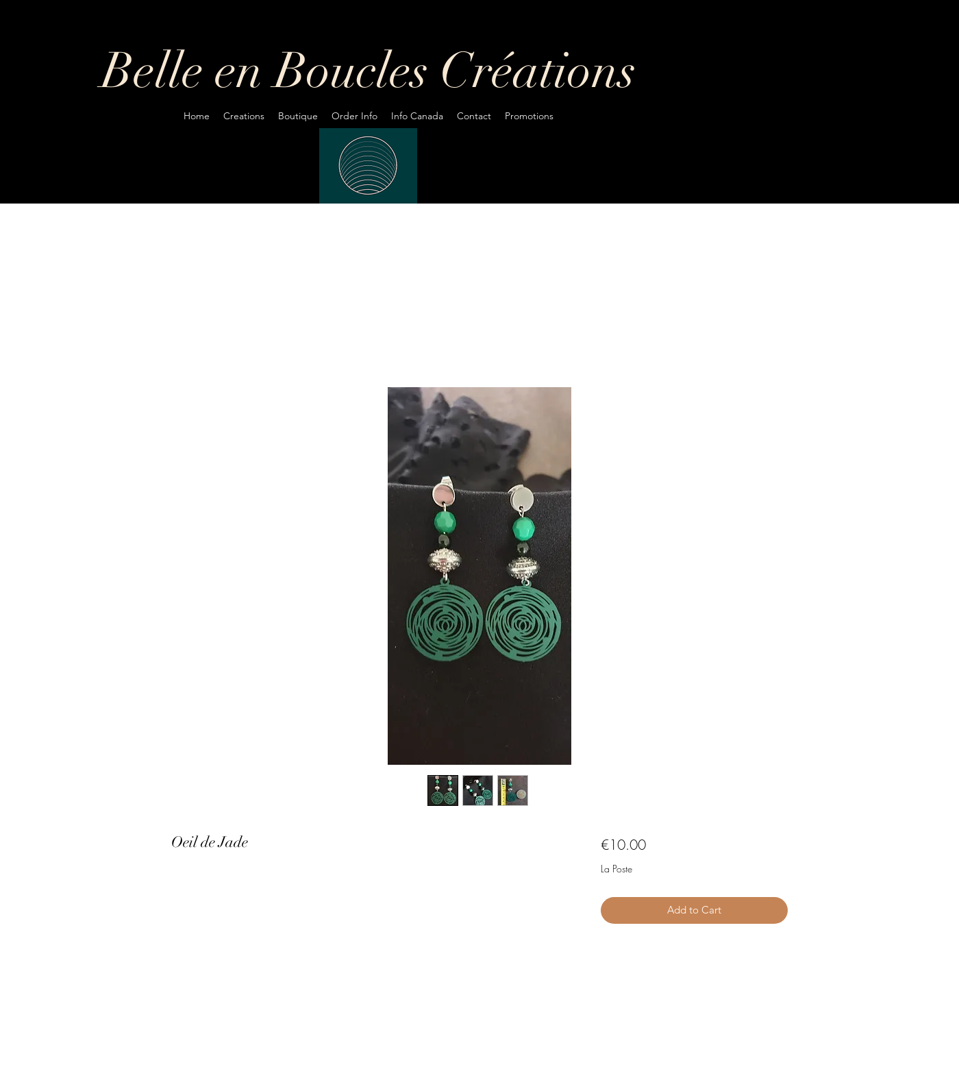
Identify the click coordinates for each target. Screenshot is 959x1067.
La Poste (616, 868)
